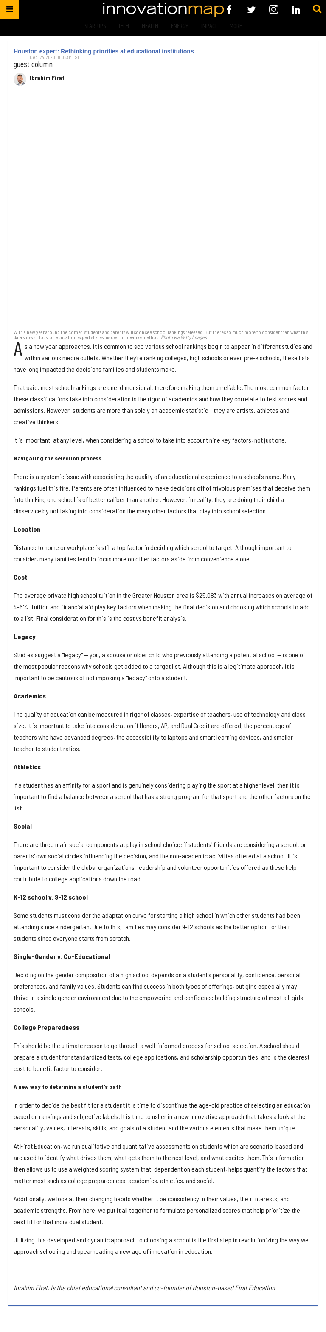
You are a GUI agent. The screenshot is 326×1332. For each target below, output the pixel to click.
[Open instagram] (274, 9)
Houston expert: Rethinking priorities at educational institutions (104, 51)
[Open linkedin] (296, 9)
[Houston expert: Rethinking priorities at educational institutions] (163, 212)
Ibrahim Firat (47, 78)
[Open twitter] (251, 9)
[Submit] (317, 9)
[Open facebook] (229, 9)
